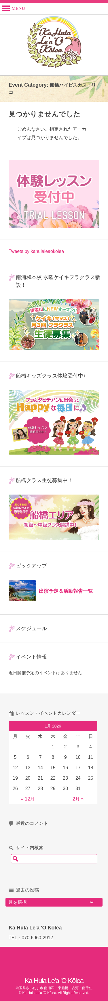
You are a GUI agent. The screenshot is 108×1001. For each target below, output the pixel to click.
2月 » (78, 798)
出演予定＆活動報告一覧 (66, 591)
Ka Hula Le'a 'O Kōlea (53, 980)
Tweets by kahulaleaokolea (36, 251)
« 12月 (28, 798)
